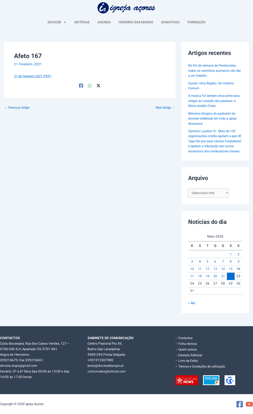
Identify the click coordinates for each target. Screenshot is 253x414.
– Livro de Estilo (187, 361)
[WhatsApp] (90, 85)
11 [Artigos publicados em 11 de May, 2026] (200, 274)
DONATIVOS (170, 22)
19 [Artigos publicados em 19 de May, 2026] (208, 282)
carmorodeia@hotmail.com (108, 372)
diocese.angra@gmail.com (20, 367)
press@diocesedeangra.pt (107, 367)
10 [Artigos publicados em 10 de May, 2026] (192, 274)
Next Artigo (164, 107)
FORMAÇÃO (196, 22)
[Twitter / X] (98, 85)
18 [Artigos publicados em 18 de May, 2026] (200, 282)
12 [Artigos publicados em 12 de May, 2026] (208, 274)
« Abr (192, 308)
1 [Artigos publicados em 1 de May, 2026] (231, 260)
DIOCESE (57, 22)
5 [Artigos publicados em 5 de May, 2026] (208, 267)
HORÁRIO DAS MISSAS (136, 22)
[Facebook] (81, 85)
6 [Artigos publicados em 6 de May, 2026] (215, 267)
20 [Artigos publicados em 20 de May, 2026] (215, 282)
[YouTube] (249, 404)
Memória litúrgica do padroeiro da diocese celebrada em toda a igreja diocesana (214, 118)
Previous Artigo (18, 107)
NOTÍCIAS (82, 22)
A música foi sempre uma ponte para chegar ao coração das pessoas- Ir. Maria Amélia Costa (212, 101)
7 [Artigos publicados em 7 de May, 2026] (223, 267)
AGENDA (104, 22)
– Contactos (184, 339)
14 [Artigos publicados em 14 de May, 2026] (223, 274)
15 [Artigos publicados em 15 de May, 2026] (231, 274)
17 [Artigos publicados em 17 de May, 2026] (192, 282)
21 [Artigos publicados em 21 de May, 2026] (223, 282)
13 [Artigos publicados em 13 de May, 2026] (215, 274)
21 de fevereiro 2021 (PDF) (34, 76)
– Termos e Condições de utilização (202, 367)
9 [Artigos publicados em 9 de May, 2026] (238, 267)
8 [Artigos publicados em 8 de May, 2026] (231, 267)
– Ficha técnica (186, 344)
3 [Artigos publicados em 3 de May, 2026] (192, 267)
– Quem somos (186, 350)
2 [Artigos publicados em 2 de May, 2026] (238, 260)
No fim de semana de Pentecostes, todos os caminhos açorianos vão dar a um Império (214, 70)
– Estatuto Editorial (189, 355)
